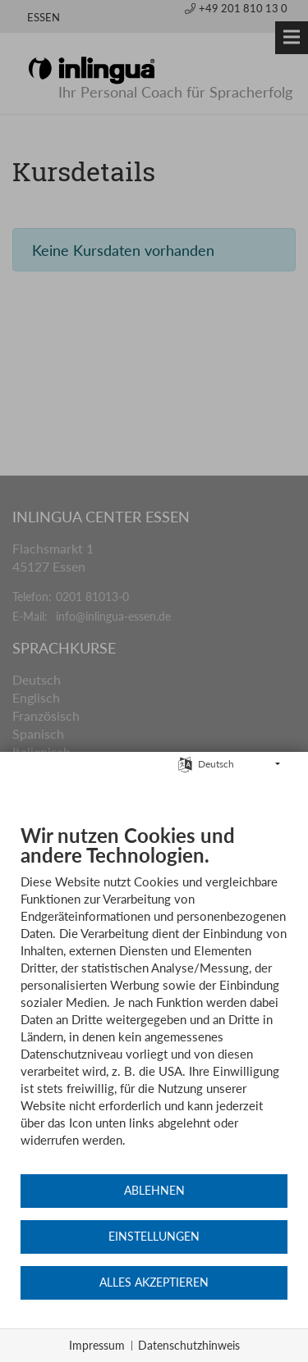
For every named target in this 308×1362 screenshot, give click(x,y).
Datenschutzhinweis (189, 1345)
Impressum (97, 1345)
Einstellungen (154, 1236)
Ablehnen (154, 1190)
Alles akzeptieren (154, 1282)
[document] (154, 998)
